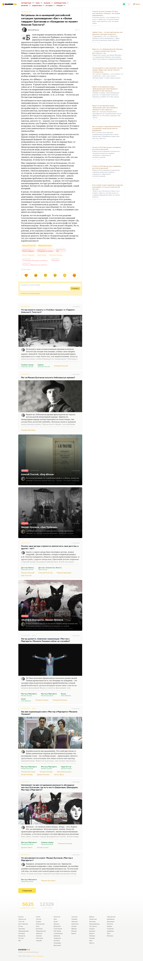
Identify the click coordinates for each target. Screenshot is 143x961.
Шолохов (57, 917)
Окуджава (57, 943)
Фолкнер (92, 921)
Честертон (93, 926)
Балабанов (110, 919)
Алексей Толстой (28, 245)
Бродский (57, 926)
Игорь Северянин (28, 255)
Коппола (110, 924)
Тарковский (111, 917)
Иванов (74, 928)
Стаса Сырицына (37, 956)
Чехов (38, 917)
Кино (34, 635)
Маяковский (40, 924)
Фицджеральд (94, 924)
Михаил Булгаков (44, 245)
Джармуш (110, 931)
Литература (26, 12)
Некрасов (21, 936)
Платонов (39, 938)
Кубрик (109, 926)
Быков (74, 933)
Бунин (56, 921)
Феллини (110, 936)
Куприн (38, 921)
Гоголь (20, 926)
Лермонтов (22, 919)
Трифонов (57, 938)
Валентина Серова (55, 255)
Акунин (74, 926)
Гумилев (39, 936)
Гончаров (21, 933)
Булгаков (39, 928)
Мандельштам (41, 931)
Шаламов (57, 936)
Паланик (92, 936)
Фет (19, 940)
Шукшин (56, 924)
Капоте (91, 943)
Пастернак (57, 931)
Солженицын (58, 933)
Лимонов (75, 921)
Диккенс (92, 931)
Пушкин (21, 917)
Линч (108, 933)
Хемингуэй (93, 919)
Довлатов (75, 924)
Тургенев (21, 928)
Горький (39, 940)
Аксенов (57, 940)
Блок (37, 926)
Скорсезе (110, 928)
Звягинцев (110, 921)
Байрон (91, 917)
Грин (55, 919)
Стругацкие (58, 928)
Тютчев (20, 938)
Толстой (21, 921)
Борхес (91, 933)
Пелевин (74, 919)
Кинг (90, 940)
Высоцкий (57, 945)
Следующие (27, 891)
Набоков (39, 933)
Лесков (38, 919)
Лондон (92, 928)
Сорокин (75, 917)
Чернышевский (23, 931)
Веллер (74, 931)
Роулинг (92, 938)
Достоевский (23, 924)
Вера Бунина (42, 255)
